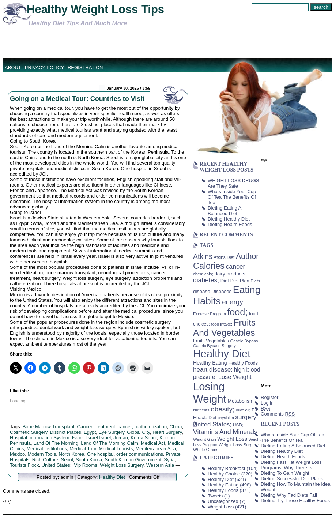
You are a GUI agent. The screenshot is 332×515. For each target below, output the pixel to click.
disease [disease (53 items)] (201, 291)
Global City (138, 432)
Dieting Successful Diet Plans (292, 478)
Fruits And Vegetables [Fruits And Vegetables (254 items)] (224, 327)
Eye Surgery (112, 432)
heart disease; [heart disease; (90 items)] (213, 369)
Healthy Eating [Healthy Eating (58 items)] (210, 363)
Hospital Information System (39, 437)
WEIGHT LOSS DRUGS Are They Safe (233, 183)
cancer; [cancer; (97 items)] (236, 266)
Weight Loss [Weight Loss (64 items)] (232, 439)
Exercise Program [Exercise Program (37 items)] (209, 314)
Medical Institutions (47, 448)
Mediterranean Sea (156, 448)
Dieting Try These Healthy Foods (295, 500)
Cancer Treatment (96, 426)
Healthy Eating (223, 485)
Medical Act (153, 443)
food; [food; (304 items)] (237, 312)
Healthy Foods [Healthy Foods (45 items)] (243, 363)
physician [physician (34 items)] (226, 418)
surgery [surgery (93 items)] (245, 417)
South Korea (89, 459)
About (13, 67)
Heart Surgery (167, 432)
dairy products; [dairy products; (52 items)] (230, 274)
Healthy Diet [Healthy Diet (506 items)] (221, 354)
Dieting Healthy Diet (229, 219)
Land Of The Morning (55, 443)
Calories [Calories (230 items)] (209, 266)
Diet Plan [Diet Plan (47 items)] (239, 280)
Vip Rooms (85, 465)
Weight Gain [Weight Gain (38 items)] (204, 439)
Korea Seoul (144, 437)
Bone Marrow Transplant (49, 426)
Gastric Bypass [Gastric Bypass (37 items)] (244, 341)
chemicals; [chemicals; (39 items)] (203, 273)
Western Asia (160, 465)
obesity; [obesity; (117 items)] (222, 409)
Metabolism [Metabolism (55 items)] (240, 401)
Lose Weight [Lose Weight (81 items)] (235, 376)
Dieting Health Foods (230, 224)
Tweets (215, 496)
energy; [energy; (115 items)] (233, 302)
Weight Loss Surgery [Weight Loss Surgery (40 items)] (239, 444)
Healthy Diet (112, 477)
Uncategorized (223, 501)
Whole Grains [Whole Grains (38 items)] (205, 449)
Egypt (90, 432)
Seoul (67, 459)
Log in (267, 403)
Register (269, 397)
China (176, 426)
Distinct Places (65, 432)
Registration (85, 67)
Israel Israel (98, 437)
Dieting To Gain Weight (285, 473)
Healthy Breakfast (226, 468)
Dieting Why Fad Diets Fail (289, 495)
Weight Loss (221, 507)
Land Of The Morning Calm (109, 443)
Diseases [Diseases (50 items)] (222, 291)
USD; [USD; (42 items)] (238, 425)
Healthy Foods (223, 490)
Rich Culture (45, 459)
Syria (169, 459)
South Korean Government (133, 459)
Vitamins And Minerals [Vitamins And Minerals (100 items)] (225, 432)
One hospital (100, 454)
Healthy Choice (224, 474)
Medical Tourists (116, 448)
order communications (139, 454)
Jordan (120, 437)
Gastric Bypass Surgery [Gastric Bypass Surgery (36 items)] (214, 345)
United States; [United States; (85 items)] (212, 424)
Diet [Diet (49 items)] (224, 280)
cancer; (125, 426)
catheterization (151, 426)
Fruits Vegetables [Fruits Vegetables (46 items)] (211, 340)
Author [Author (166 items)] (247, 256)
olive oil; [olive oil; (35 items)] (243, 410)
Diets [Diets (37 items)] (255, 281)
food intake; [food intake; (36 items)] (222, 324)
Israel (78, 437)
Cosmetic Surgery (28, 432)
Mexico (17, 454)
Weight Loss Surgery (121, 465)
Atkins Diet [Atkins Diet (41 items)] (224, 257)
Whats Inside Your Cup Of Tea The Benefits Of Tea (232, 197)
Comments (278, 414)
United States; (57, 465)
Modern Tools (41, 454)
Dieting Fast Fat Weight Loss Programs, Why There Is (291, 464)
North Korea (71, 454)
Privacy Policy (44, 67)
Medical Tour (82, 448)
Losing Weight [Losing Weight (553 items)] (209, 392)
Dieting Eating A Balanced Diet (224, 210)
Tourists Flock (24, 465)
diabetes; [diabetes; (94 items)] (206, 280)
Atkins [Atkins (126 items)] (202, 256)
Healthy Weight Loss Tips (95, 9)
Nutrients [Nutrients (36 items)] (201, 410)
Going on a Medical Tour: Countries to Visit (77, 98)
